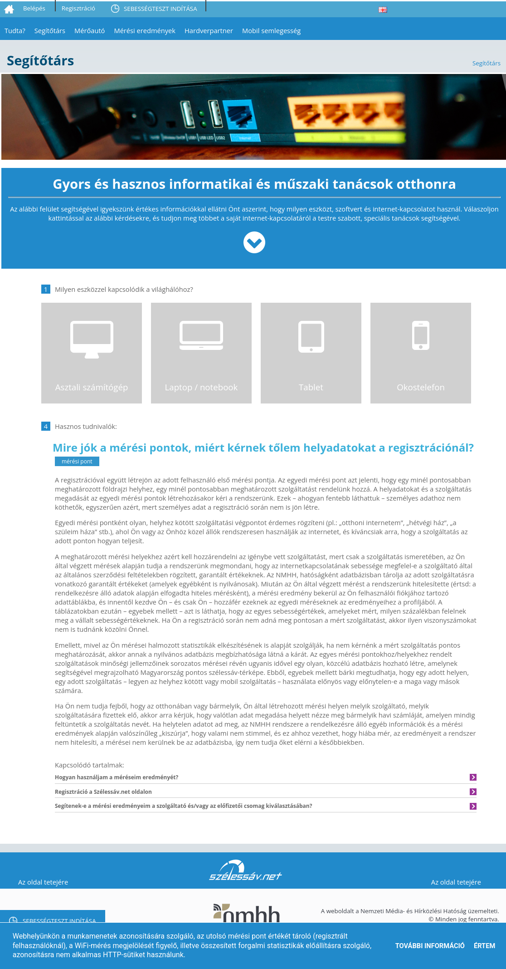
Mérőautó (89, 30)
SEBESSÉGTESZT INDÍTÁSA (160, 9)
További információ (430, 946)
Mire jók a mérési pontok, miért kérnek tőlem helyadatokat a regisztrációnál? (263, 447)
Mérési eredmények (144, 30)
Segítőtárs (49, 30)
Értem (484, 946)
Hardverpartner (209, 30)
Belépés (34, 8)
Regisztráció (78, 8)
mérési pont (77, 461)
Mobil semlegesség (271, 30)
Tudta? (15, 30)
